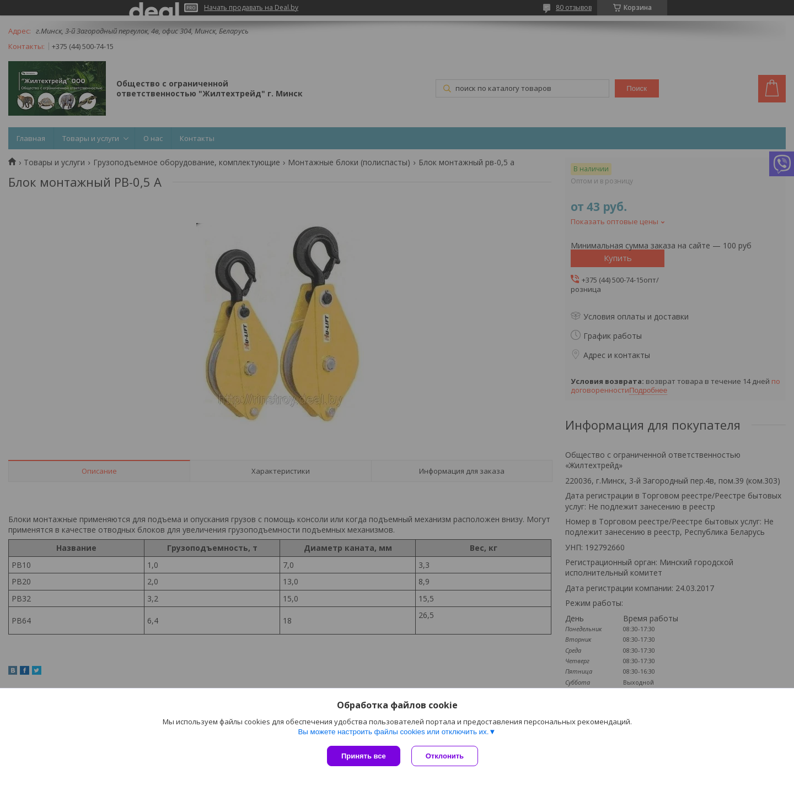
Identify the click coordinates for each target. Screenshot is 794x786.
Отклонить (445, 756)
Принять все (363, 756)
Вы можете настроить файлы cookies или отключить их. (393, 732)
